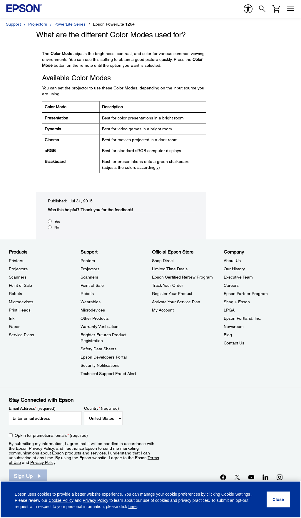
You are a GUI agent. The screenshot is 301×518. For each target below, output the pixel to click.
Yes (57, 221)
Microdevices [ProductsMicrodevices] (21, 301)
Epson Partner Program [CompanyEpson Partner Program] (246, 293)
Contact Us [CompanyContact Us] (234, 343)
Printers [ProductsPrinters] (16, 260)
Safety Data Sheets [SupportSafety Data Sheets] (98, 349)
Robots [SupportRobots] (87, 293)
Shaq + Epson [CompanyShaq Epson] (237, 301)
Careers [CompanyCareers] (231, 285)
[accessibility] (248, 9)
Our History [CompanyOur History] (234, 269)
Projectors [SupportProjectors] (90, 269)
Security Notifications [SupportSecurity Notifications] (100, 365)
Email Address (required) (32, 408)
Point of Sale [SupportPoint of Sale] (92, 285)
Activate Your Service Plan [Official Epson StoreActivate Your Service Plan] (176, 301)
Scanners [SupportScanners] (89, 277)
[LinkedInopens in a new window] (265, 477)
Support (13, 24)
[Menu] (290, 9)
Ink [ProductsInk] (11, 318)
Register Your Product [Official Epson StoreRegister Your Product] (172, 293)
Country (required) (101, 408)
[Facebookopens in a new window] (223, 477)
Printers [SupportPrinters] (88, 260)
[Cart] (276, 9)
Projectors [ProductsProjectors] (18, 269)
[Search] (262, 9)
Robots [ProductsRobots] (15, 293)
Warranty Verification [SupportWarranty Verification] (99, 326)
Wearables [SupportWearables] (91, 301)
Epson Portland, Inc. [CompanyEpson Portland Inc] (242, 318)
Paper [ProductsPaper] (14, 326)
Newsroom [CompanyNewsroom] (234, 326)
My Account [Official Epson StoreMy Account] (163, 310)
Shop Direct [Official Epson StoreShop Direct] (163, 260)
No (56, 227)
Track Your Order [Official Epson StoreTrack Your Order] (167, 285)
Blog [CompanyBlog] (228, 334)
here (132, 506)
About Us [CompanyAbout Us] (232, 260)
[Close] (278, 499)
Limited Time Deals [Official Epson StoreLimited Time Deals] (170, 269)
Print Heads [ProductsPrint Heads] (20, 310)
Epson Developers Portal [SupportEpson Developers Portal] (104, 357)
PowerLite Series (70, 24)
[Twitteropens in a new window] (237, 477)
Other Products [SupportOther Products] (95, 318)
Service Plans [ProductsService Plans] (21, 334)
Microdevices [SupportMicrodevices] (93, 310)
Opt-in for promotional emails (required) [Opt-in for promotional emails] (51, 435)
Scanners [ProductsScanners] (17, 277)
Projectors (37, 24)
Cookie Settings (236, 494)
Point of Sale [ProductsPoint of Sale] (20, 285)
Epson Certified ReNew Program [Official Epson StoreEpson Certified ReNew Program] (182, 277)
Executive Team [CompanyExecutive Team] (238, 277)
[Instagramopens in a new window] (279, 477)
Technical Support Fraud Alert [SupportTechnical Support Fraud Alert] (108, 373)
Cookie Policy (61, 500)
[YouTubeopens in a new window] (251, 477)
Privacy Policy (41, 448)
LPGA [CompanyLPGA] (229, 310)
